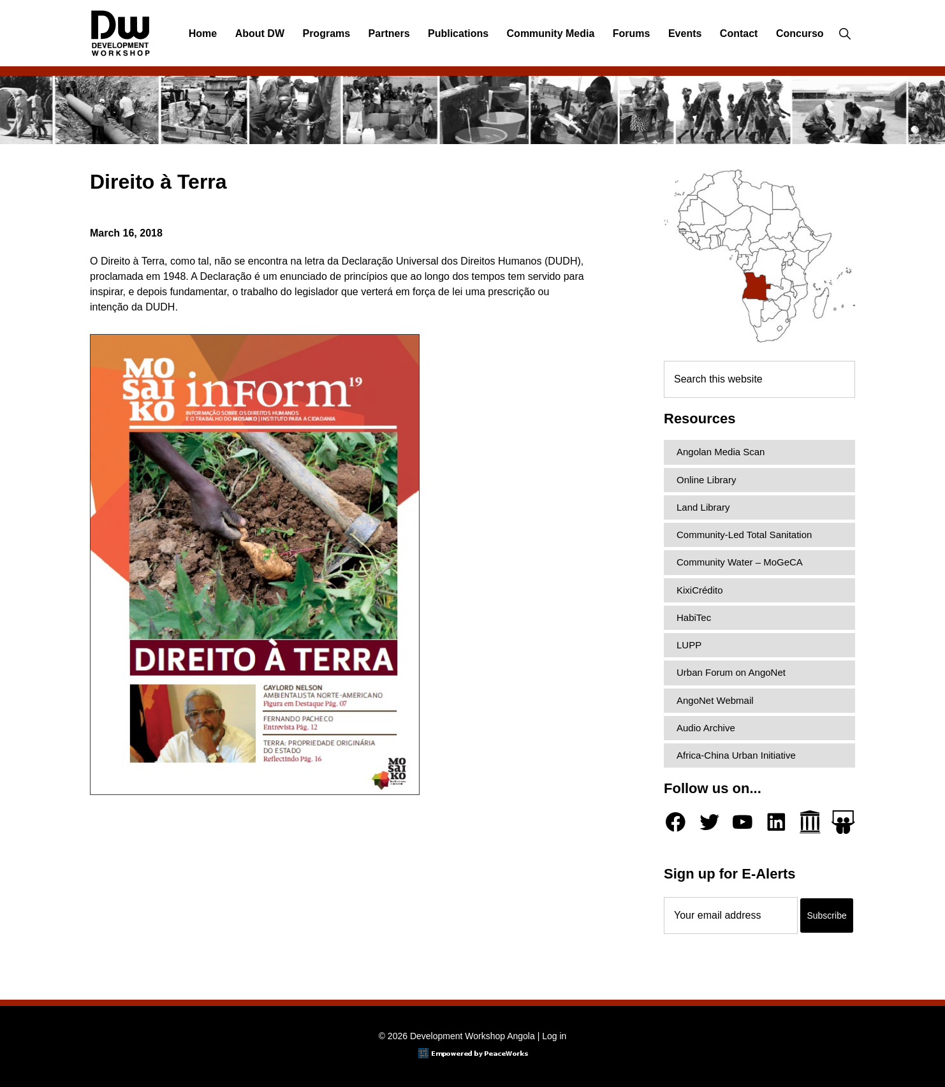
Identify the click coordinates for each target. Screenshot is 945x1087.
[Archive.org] (810, 822)
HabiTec (694, 617)
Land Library (703, 507)
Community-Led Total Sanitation (744, 534)
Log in (554, 1036)
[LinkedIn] (776, 822)
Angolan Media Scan (721, 451)
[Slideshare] (843, 822)
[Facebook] (675, 822)
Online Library (706, 479)
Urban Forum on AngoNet (731, 672)
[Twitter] (709, 822)
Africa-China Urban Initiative (736, 755)
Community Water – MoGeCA (740, 562)
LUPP (689, 644)
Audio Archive (706, 727)
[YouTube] (742, 822)
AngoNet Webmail (715, 700)
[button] (844, 34)
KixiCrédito (700, 590)
